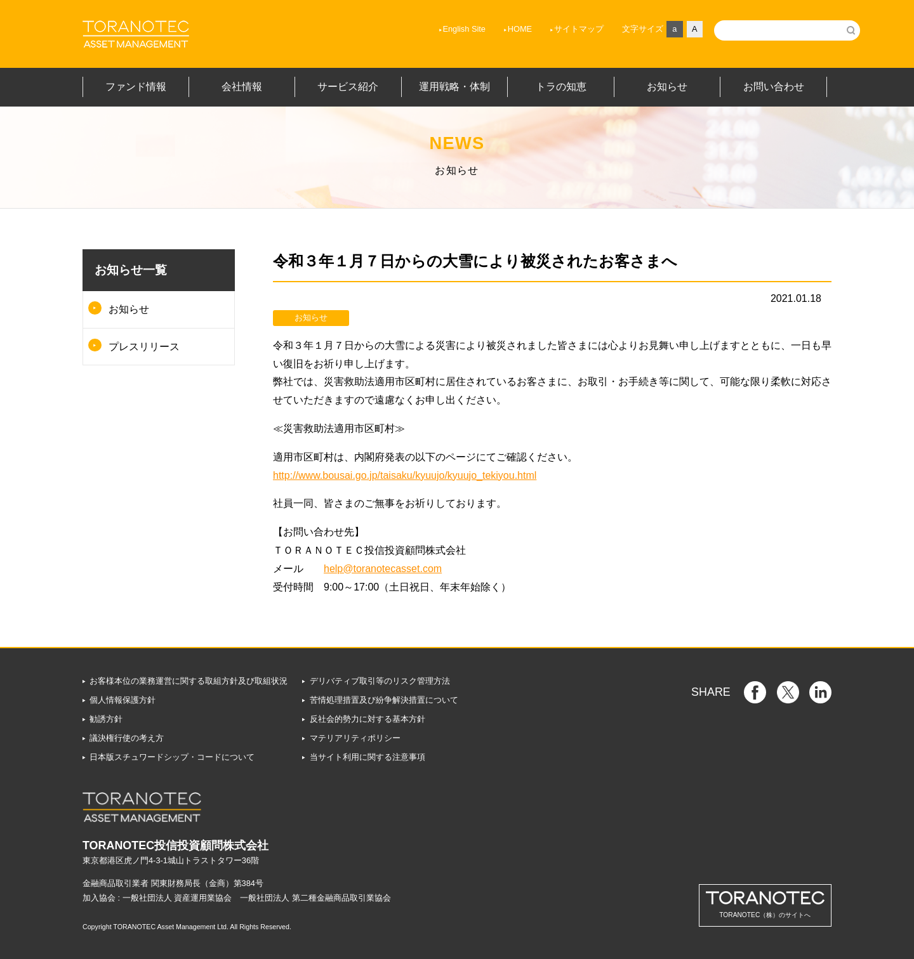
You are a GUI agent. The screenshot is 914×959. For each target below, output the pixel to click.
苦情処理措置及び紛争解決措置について (384, 700)
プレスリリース (144, 346)
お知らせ (129, 309)
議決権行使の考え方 (126, 738)
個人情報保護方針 (122, 700)
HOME (483, 29)
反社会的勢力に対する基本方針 (367, 719)
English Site (427, 29)
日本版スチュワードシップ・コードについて (172, 757)
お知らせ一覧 (131, 270)
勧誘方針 (106, 719)
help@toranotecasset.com (383, 568)
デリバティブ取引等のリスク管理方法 (380, 681)
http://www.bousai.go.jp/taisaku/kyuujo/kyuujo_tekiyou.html (404, 475)
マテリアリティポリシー (355, 738)
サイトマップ (542, 29)
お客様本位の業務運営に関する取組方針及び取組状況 (188, 681)
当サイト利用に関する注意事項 (367, 757)
